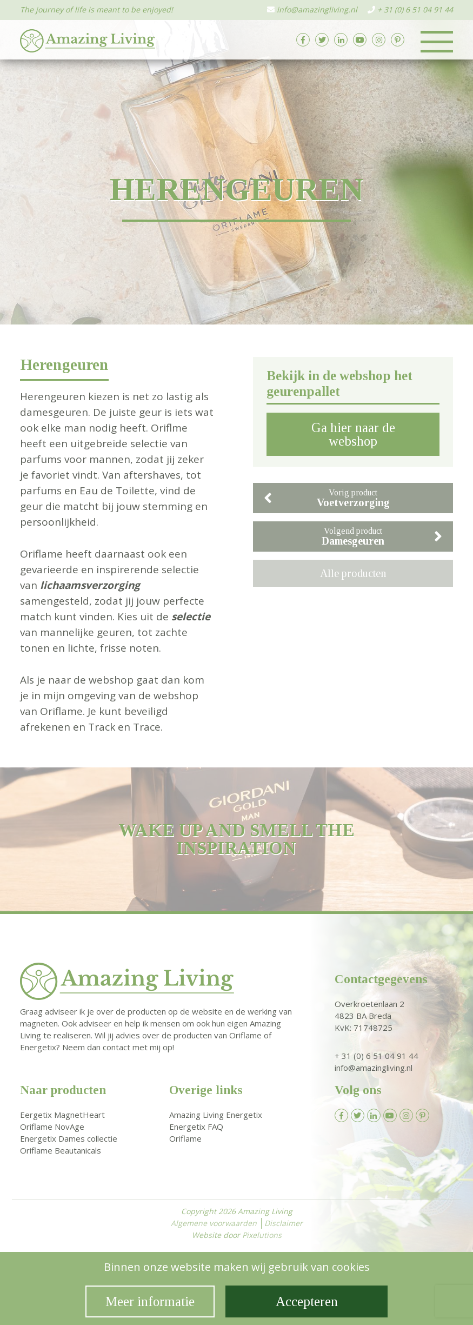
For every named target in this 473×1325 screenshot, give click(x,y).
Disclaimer (283, 1223)
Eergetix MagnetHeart (62, 1114)
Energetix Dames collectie (68, 1138)
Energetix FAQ (196, 1126)
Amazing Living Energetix (215, 1114)
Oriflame (185, 1138)
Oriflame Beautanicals (60, 1150)
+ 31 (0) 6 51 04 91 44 (415, 9)
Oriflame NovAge (52, 1126)
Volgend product (382, 536)
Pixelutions (262, 1235)
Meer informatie (150, 1301)
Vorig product (327, 498)
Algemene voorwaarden (214, 1223)
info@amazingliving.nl (317, 9)
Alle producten (353, 573)
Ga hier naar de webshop (353, 434)
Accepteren (307, 1301)
